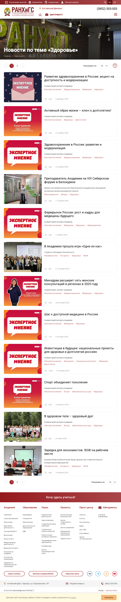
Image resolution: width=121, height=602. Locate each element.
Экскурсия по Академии (9, 553)
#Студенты (64, 256)
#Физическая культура (81, 392)
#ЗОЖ (85, 256)
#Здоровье (98, 89)
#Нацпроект (69, 361)
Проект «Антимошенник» (85, 538)
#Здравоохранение (72, 89)
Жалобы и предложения (43, 574)
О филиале (8, 515)
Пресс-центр (19, 56)
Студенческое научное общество (48, 531)
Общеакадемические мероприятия (49, 542)
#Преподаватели (51, 195)
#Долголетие (80, 120)
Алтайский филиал (52, 8)
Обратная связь (72, 574)
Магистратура (28, 522)
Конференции (47, 546)
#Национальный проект (86, 361)
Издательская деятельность (47, 516)
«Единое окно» (65, 539)
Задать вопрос (14, 574)
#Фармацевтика (94, 225)
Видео (81, 526)
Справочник (53, 2)
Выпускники (8, 535)
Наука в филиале (48, 520)
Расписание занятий (17, 2)
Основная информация (103, 516)
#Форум (64, 195)
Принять (108, 597)
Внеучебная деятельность (9, 527)
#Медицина (87, 89)
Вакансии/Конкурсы (11, 548)
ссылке (73, 597)
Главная (7, 56)
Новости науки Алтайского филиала (49, 536)
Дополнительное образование (29, 527)
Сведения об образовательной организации (10, 565)
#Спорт (67, 392)
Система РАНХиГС (10, 532)
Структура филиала (11, 519)
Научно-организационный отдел (48, 552)
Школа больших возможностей (66, 516)
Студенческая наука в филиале (49, 525)
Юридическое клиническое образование (65, 533)
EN (115, 2)
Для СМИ (82, 530)
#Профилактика (51, 256)
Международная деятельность (10, 544)
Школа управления (67, 528)
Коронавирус (84, 534)
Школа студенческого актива (65, 522)
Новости (82, 515)
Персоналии (8, 522)
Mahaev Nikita (111, 591)
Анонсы (82, 519)
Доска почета (8, 539)
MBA (24, 532)
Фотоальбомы (84, 522)
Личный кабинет (72, 2)
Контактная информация (8, 558)
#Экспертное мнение (52, 89)
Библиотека (37, 2)
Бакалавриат (27, 515)
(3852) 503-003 (107, 8)
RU (110, 2)
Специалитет (27, 519)
